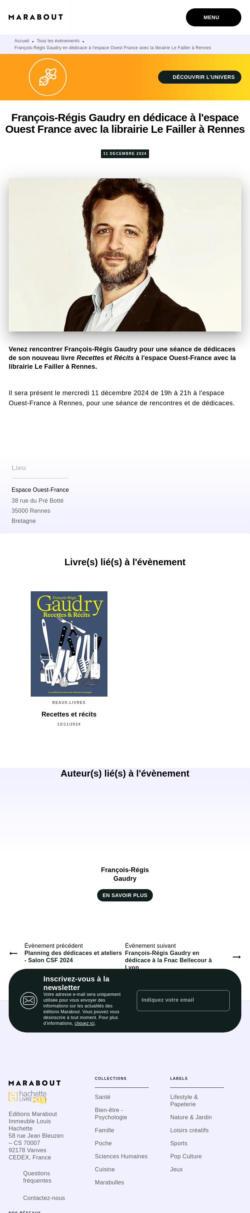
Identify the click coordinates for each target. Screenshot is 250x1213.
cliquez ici (84, 1023)
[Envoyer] (221, 1000)
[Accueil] (39, 17)
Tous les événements (58, 40)
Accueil (21, 40)
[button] (199, 77)
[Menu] (213, 17)
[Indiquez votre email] (174, 1000)
